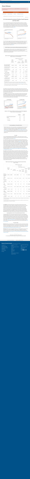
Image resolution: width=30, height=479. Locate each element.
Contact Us (3, 245)
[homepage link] (7, 2)
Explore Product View (16, 12)
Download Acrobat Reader (10, 240)
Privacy (3, 251)
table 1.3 (5, 130)
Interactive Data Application (22, 129)
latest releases (17, 8)
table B (20, 141)
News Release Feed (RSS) (24, 246)
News (4, 3)
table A (13, 44)
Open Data (12, 247)
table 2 (7, 129)
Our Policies (4, 250)
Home (2, 3)
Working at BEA (4, 246)
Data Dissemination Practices (15, 246)
